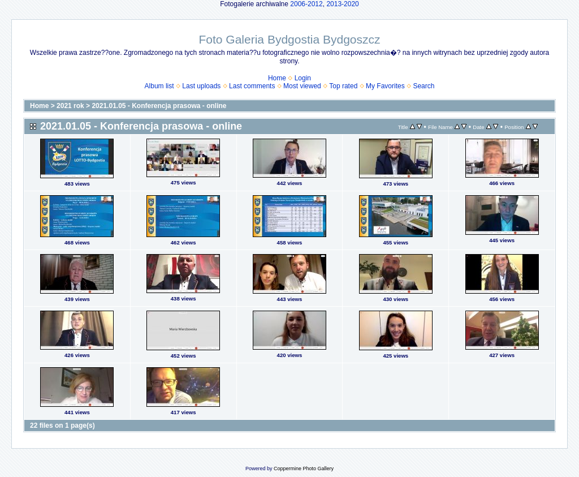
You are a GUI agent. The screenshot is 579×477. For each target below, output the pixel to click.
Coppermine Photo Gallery (304, 468)
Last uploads (201, 86)
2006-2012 (306, 4)
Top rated (343, 86)
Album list (159, 86)
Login (303, 78)
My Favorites (385, 86)
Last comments (252, 86)
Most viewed (302, 86)
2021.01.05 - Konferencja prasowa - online (159, 106)
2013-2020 (342, 4)
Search (423, 86)
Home (277, 78)
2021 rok (70, 106)
